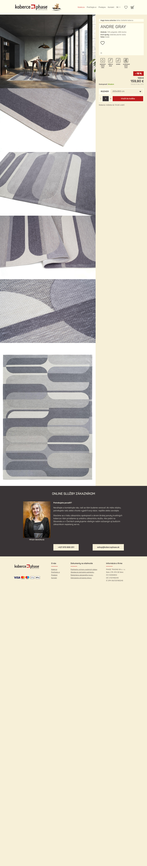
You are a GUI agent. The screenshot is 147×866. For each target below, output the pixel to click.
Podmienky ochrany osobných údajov (84, 569)
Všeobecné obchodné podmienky (82, 572)
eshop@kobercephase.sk (108, 547)
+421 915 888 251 (66, 547)
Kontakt (111, 7)
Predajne (102, 7)
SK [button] (117, 7)
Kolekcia (81, 7)
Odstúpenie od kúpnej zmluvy (81, 578)
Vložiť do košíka (128, 98)
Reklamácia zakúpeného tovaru (82, 575)
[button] (101, 53)
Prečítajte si (91, 7)
